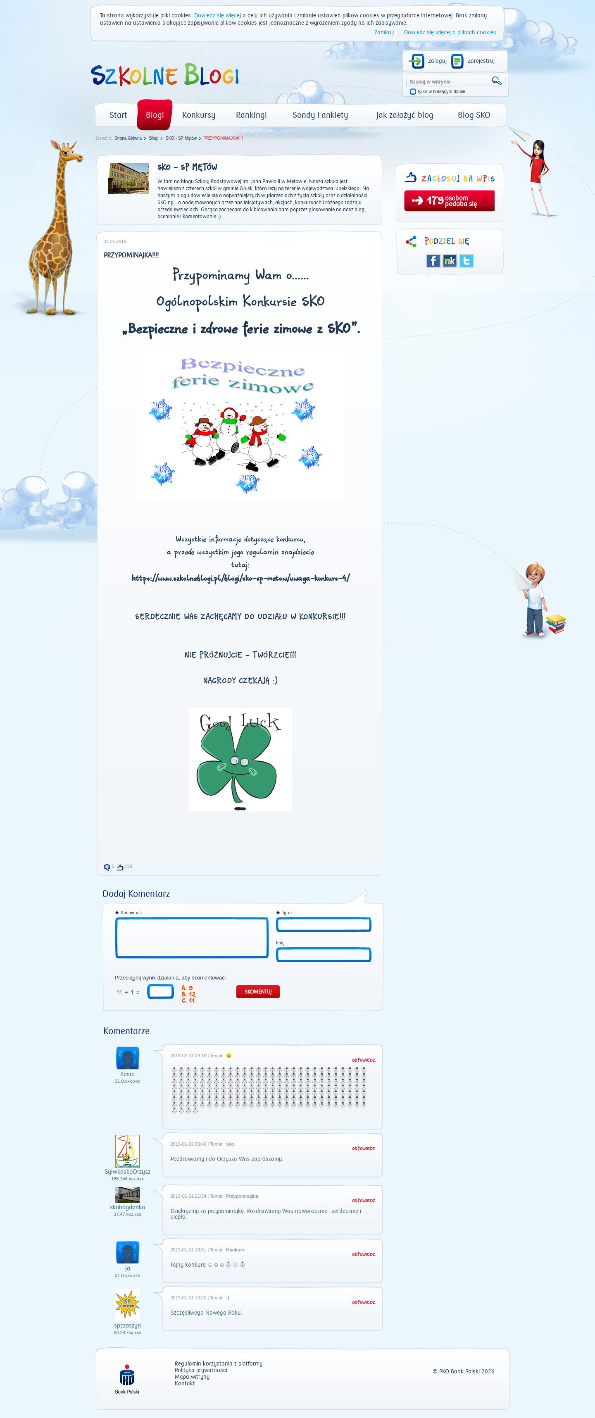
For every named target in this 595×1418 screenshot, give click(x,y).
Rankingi (251, 115)
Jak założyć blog (404, 115)
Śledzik (450, 261)
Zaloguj (437, 61)
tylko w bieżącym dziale (442, 91)
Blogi (155, 115)
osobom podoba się (461, 201)
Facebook (433, 261)
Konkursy (199, 115)
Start (118, 115)
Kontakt (185, 1384)
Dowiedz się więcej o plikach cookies (450, 32)
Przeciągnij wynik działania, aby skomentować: (170, 978)
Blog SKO (474, 115)
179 (435, 202)
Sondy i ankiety (320, 115)
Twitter (466, 261)
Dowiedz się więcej (217, 15)
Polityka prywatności (201, 1371)
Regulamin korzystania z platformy (218, 1364)
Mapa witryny (192, 1377)
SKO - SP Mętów (181, 138)
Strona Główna (128, 138)
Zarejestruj (481, 61)
